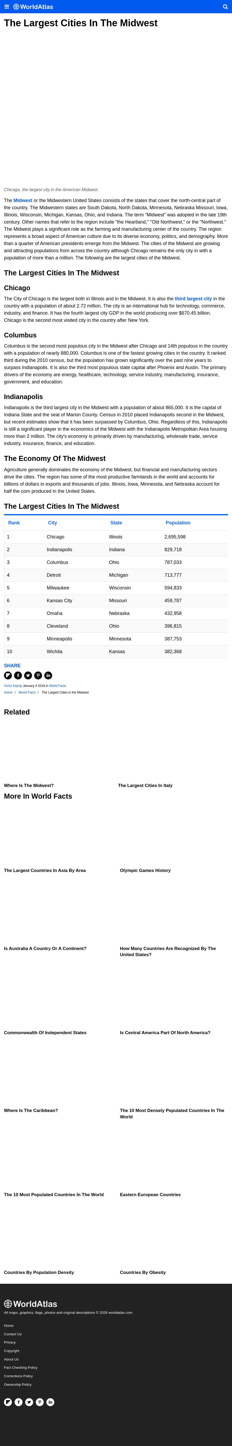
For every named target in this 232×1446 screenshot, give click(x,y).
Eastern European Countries (150, 1194)
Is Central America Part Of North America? (165, 1032)
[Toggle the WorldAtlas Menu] (6, 6)
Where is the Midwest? (29, 785)
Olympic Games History (145, 870)
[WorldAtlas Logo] (35, 7)
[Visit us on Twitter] (29, 1402)
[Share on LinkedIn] (48, 675)
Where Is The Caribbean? (31, 1110)
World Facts (57, 686)
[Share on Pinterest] (38, 675)
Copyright (11, 1351)
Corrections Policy (18, 1376)
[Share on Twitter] (28, 675)
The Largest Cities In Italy (145, 785)
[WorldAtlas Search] (225, 6)
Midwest (23, 200)
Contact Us (13, 1334)
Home (9, 1326)
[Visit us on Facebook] (19, 1402)
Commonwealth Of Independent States (45, 1032)
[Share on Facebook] (18, 675)
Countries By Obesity (143, 1272)
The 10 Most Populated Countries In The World (54, 1194)
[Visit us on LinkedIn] (50, 1402)
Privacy (10, 1342)
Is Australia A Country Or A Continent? (45, 948)
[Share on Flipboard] (8, 675)
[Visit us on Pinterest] (40, 1402)
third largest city (193, 298)
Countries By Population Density (39, 1272)
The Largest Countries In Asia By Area (45, 870)
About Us (11, 1359)
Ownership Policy (18, 1385)
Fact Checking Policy (20, 1368)
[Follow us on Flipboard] (8, 1402)
